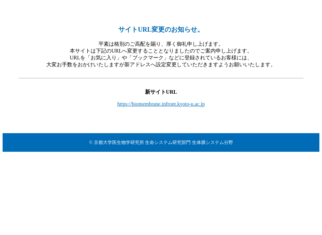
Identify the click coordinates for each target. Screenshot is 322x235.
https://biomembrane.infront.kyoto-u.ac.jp (161, 104)
